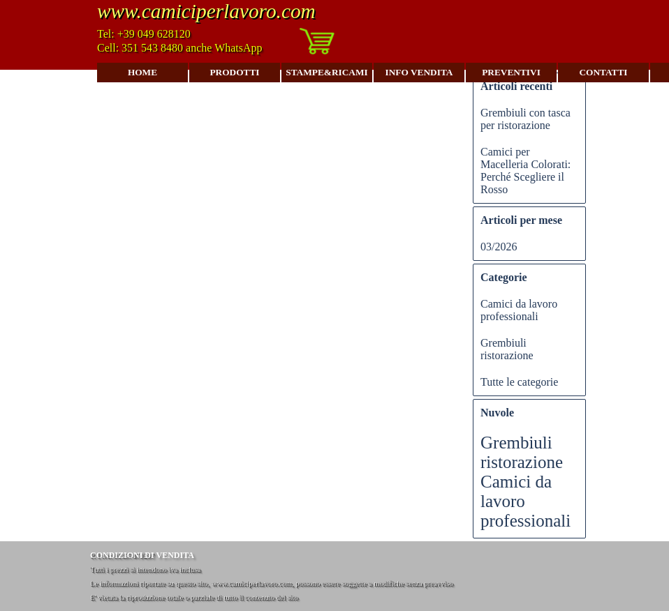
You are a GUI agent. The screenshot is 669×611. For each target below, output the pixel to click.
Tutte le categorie (519, 382)
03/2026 (498, 246)
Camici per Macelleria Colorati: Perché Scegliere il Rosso (525, 170)
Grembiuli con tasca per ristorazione (525, 119)
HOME (142, 72)
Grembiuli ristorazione (507, 349)
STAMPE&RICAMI (326, 72)
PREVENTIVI (511, 72)
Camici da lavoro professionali (518, 310)
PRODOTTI (234, 72)
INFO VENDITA (419, 72)
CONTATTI (603, 72)
